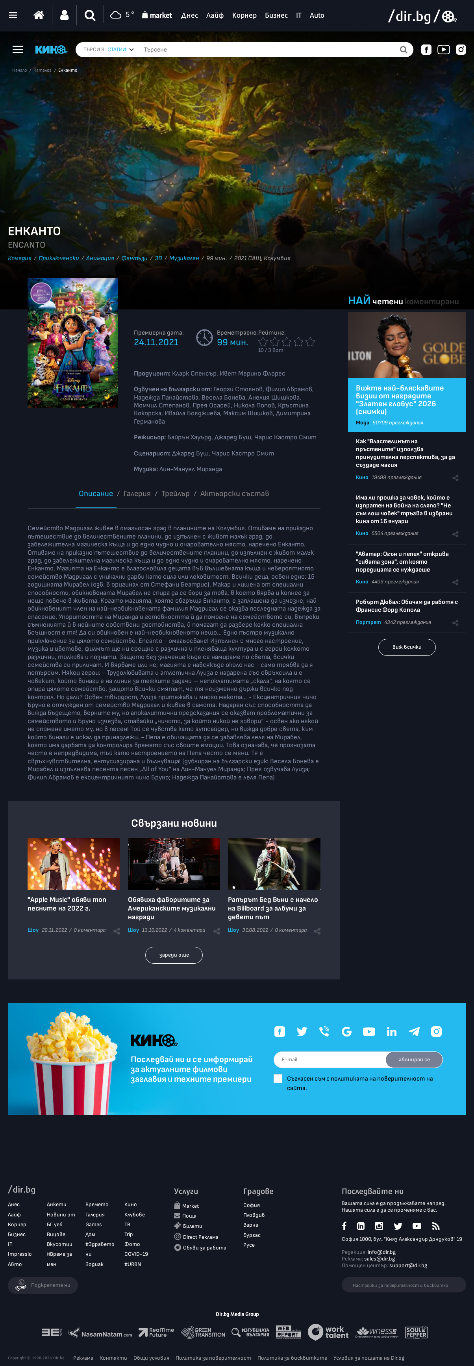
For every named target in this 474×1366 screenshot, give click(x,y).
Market (190, 1206)
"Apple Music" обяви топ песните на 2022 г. (67, 904)
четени (387, 302)
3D (158, 258)
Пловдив (254, 1215)
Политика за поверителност (213, 1358)
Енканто (67, 70)
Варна (250, 1225)
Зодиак (94, 1264)
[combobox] (121, 49)
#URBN (132, 1264)
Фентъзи (134, 258)
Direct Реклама (200, 1237)
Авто (15, 1264)
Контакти (113, 1358)
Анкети (57, 1204)
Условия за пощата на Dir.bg (368, 1358)
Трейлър (175, 493)
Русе (249, 1245)
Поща (189, 1216)
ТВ (127, 1224)
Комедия (19, 258)
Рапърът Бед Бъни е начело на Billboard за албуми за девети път (273, 908)
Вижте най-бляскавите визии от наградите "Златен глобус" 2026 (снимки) (400, 399)
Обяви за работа (204, 1247)
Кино (362, 477)
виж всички (407, 647)
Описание (96, 493)
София (251, 1205)
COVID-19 (136, 1254)
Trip (128, 1234)
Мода (362, 422)
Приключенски (59, 258)
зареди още (174, 954)
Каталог (42, 70)
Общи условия (151, 1358)
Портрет (368, 622)
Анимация (100, 258)
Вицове (56, 1234)
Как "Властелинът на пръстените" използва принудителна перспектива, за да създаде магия (405, 453)
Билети (192, 1226)
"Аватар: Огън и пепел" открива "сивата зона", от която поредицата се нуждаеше (402, 562)
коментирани (432, 302)
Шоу (33, 930)
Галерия (137, 493)
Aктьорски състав (234, 493)
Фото (132, 1244)
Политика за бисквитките (292, 1358)
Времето (97, 1204)
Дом (90, 1234)
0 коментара (90, 930)
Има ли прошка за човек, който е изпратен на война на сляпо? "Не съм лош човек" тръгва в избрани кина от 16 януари (404, 509)
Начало (19, 70)
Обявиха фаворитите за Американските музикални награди (172, 908)
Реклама (83, 1358)
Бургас (252, 1235)
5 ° (121, 15)
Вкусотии (59, 1244)
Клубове (134, 1214)
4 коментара (189, 930)
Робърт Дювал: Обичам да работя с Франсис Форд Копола (407, 606)
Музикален (184, 258)
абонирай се (414, 1059)
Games (93, 1224)
